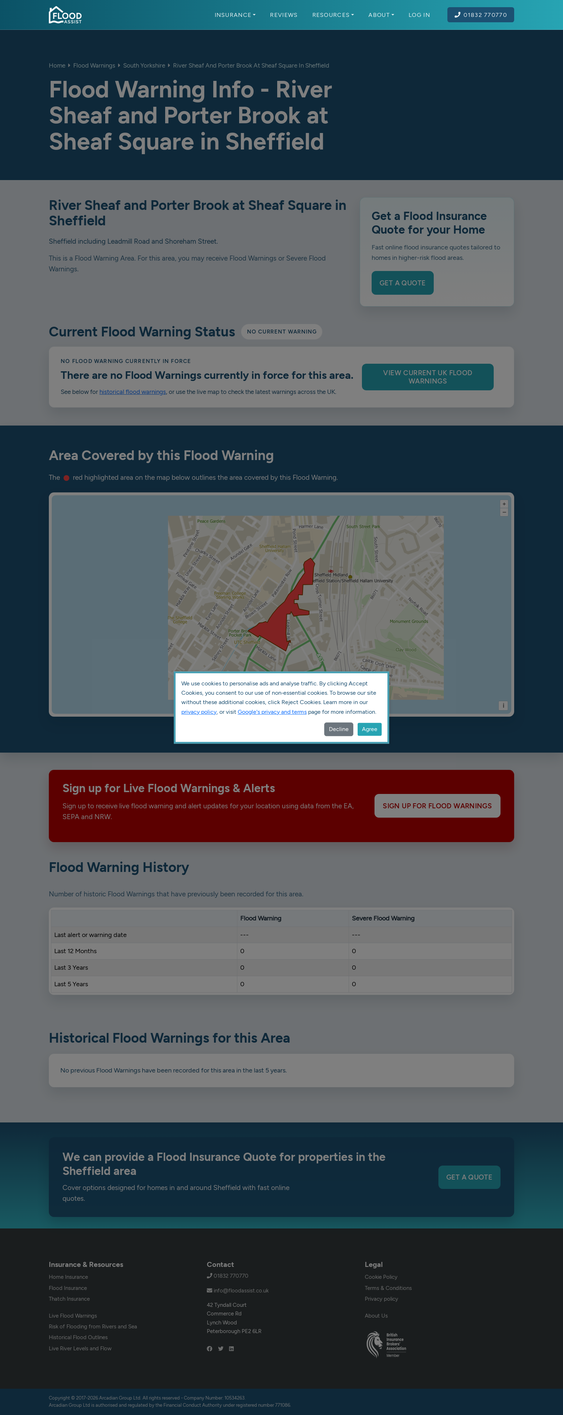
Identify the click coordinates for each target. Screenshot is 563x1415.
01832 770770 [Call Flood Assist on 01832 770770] (481, 14)
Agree (369, 729)
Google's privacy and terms (272, 711)
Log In (419, 14)
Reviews (284, 14)
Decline (339, 729)
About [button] (381, 14)
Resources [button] (333, 14)
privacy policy (199, 711)
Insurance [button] (235, 14)
